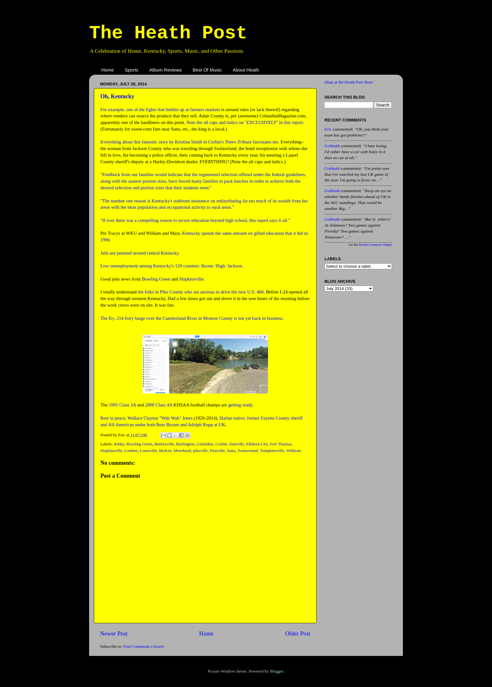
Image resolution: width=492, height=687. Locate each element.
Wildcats (293, 450)
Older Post (297, 633)
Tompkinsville (272, 450)
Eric (328, 129)
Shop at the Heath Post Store (348, 82)
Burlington (185, 444)
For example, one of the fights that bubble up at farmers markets (160, 109)
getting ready (240, 404)
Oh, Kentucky (117, 96)
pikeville (200, 450)
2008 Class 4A (158, 404)
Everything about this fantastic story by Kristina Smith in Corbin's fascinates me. (189, 141)
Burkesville (164, 444)
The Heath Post (168, 33)
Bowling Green (156, 279)
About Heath (246, 69)
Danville (236, 444)
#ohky (119, 444)
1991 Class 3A (122, 404)
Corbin (221, 444)
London (131, 450)
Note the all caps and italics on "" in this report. (245, 122)
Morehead (182, 450)
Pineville (217, 450)
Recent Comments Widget (375, 244)
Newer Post (114, 633)
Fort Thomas (280, 444)
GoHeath (332, 145)
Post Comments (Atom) (143, 646)
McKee (165, 450)
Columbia (205, 444)
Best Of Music (207, 69)
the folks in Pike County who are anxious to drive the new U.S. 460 (201, 291)
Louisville (148, 450)
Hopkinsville (191, 279)
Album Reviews (165, 69)
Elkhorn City (257, 444)
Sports (131, 69)
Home (107, 69)
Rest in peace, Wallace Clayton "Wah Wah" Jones (146, 418)
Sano (231, 450)
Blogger (276, 671)
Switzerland (248, 450)
